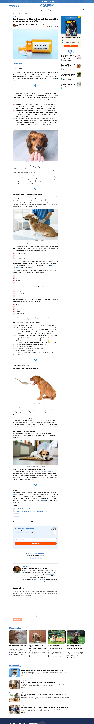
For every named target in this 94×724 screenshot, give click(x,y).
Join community (35, 543)
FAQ (26, 68)
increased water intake (44, 471)
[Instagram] (12, 6)
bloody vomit (42, 500)
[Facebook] (10, 6)
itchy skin (15, 494)
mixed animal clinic (39, 579)
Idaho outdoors (50, 574)
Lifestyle (50, 10)
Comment (15, 598)
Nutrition (36, 10)
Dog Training (43, 10)
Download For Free (71, 46)
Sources (17, 515)
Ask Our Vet (63, 10)
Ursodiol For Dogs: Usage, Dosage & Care (26, 509)
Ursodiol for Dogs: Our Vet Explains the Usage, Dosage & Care (32, 511)
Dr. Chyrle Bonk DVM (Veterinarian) (26, 24)
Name (14, 613)
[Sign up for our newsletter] (47, 1)
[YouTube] (16, 6)
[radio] (30, 558)
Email (16, 537)
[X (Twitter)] (14, 6)
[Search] (84, 10)
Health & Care (29, 10)
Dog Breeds (56, 10)
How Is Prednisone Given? (25, 66)
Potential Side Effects (18, 68)
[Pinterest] (18, 6)
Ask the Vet (15, 17)
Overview (16, 66)
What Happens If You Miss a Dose (39, 66)
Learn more (63, 13)
